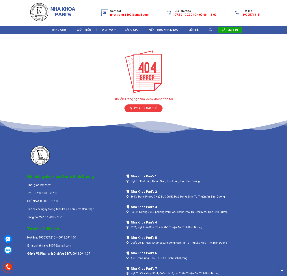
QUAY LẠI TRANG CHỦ (143, 108)
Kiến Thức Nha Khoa (163, 29)
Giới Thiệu (84, 29)
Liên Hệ (194, 29)
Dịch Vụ (107, 29)
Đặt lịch (229, 29)
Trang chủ (58, 29)
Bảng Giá (131, 29)
